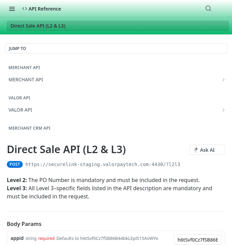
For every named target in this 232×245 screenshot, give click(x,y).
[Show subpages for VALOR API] (223, 110)
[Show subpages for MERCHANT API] (223, 79)
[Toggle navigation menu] (12, 8)
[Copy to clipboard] (186, 164)
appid (17, 238)
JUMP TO (17, 48)
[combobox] (197, 239)
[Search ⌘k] (208, 8)
